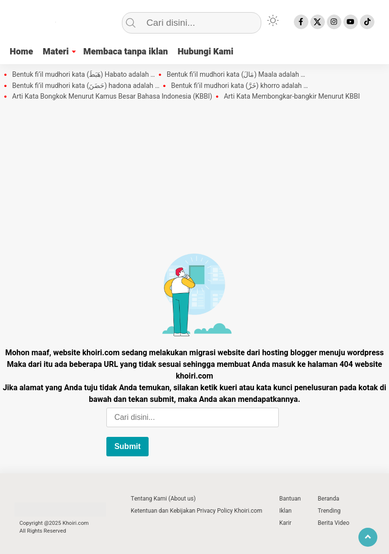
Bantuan (290, 498)
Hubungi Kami (206, 51)
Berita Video (333, 523)
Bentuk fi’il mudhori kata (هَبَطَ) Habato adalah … (83, 75)
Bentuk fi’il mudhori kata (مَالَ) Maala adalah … (236, 75)
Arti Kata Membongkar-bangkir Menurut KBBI (292, 97)
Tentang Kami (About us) (163, 498)
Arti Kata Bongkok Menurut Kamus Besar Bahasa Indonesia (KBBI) (112, 97)
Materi (55, 51)
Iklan (285, 510)
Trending (329, 510)
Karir (285, 523)
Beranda (328, 498)
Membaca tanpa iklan (125, 51)
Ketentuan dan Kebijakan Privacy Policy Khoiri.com (196, 510)
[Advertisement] (194, 174)
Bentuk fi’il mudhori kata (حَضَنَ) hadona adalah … (85, 86)
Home (21, 51)
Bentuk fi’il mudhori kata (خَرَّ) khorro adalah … (239, 86)
